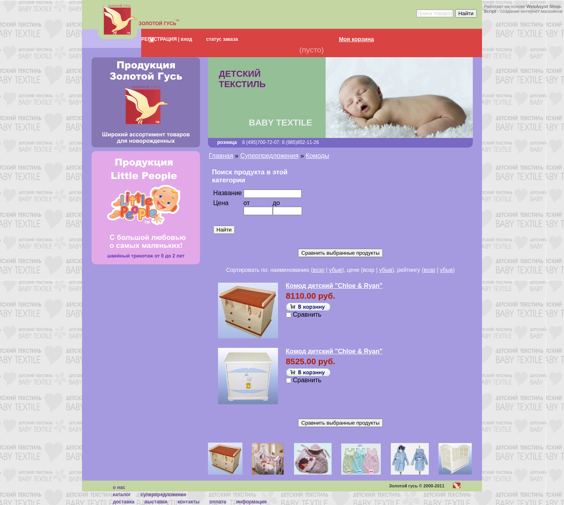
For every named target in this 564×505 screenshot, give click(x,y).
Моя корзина (356, 39)
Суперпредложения (269, 155)
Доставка (123, 502)
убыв (335, 270)
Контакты (189, 502)
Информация (251, 502)
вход (185, 39)
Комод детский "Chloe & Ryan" (334, 285)
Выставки (156, 502)
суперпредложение (163, 494)
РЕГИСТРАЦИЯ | (160, 39)
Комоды (317, 155)
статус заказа (222, 39)
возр (318, 270)
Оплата (218, 502)
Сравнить (307, 314)
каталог (122, 494)
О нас (119, 487)
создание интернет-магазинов (531, 11)
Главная (221, 155)
